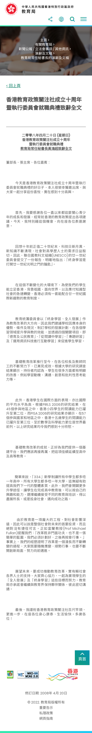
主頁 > (44, 40)
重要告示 (46, 707)
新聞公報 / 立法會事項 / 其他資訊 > (45, 49)
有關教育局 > (44, 44)
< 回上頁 (13, 86)
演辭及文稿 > (44, 53)
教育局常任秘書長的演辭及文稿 (45, 58)
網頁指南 (46, 718)
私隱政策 (46, 713)
